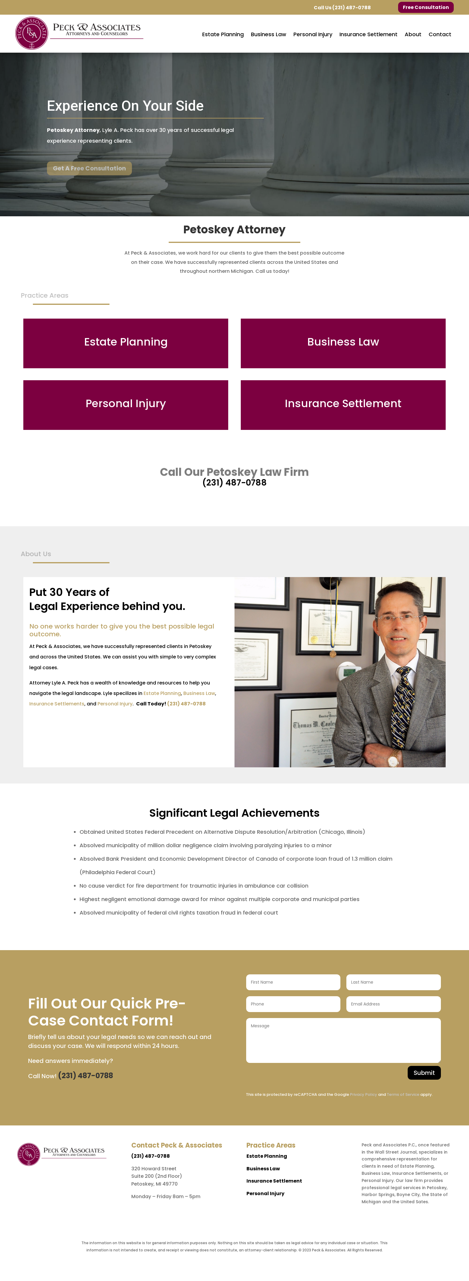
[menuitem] (223, 34)
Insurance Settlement (274, 1180)
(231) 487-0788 (351, 7)
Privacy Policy (363, 1094)
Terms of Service (403, 1094)
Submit (424, 1073)
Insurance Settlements (56, 703)
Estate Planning (162, 693)
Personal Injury (115, 703)
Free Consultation (426, 7)
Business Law (199, 693)
